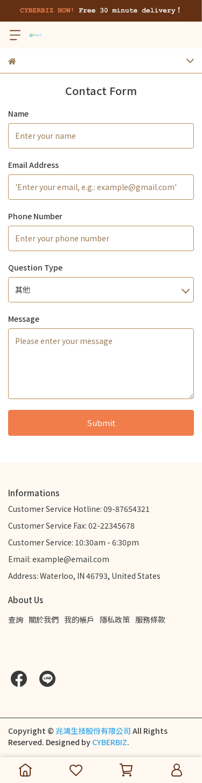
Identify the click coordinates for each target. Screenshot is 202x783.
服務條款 (150, 619)
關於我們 (44, 619)
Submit (101, 422)
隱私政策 (115, 619)
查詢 (15, 619)
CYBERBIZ (109, 742)
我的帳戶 (79, 619)
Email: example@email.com (58, 559)
